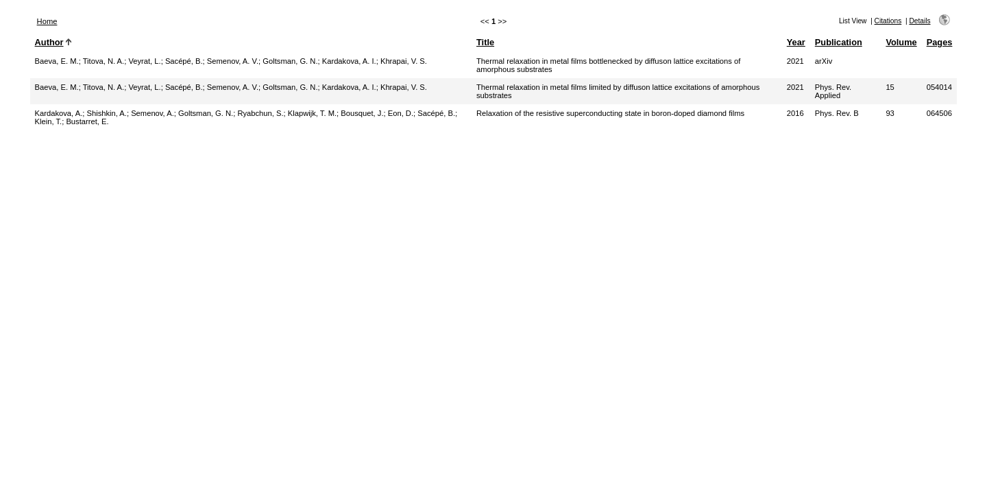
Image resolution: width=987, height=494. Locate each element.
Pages (940, 42)
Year (796, 42)
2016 (795, 113)
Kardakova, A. (59, 113)
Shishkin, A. (106, 113)
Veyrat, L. (144, 61)
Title (485, 42)
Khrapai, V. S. (403, 61)
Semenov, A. (152, 113)
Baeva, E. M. (57, 61)
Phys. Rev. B (837, 113)
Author (49, 42)
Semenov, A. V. (232, 61)
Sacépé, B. (184, 61)
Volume (901, 42)
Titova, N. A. (104, 61)
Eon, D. (400, 113)
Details (919, 21)
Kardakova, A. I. (349, 61)
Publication (838, 42)
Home (47, 21)
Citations (888, 21)
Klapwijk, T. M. (312, 113)
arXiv (824, 61)
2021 (795, 61)
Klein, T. (48, 121)
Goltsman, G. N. (290, 61)
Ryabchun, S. (260, 113)
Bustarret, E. (87, 121)
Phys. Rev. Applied (833, 91)
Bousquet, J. (362, 113)
